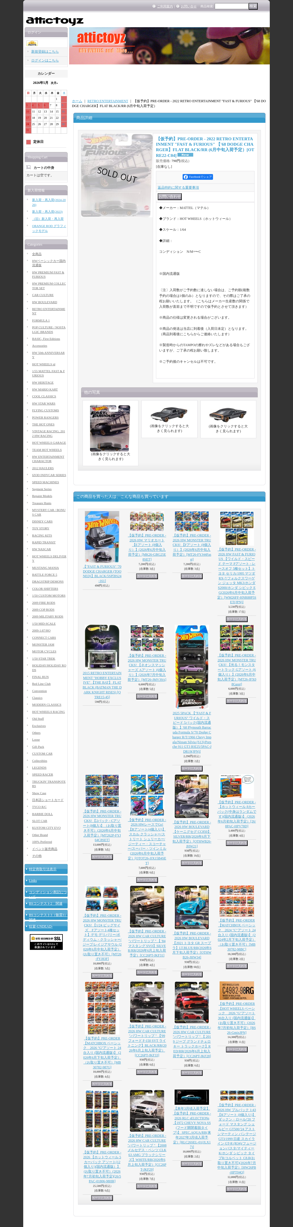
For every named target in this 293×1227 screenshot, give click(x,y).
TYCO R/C (39, 806)
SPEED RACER (42, 774)
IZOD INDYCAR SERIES (49, 475)
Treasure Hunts (41, 503)
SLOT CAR (39, 820)
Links (33, 881)
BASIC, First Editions (46, 338)
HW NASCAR (41, 549)
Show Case (39, 793)
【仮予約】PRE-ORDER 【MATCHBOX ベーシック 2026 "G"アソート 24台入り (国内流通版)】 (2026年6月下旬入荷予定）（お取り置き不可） (102, 1052)
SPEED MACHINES (45, 482)
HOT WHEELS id (43, 364)
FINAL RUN (40, 676)
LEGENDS (39, 767)
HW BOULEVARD (44, 302)
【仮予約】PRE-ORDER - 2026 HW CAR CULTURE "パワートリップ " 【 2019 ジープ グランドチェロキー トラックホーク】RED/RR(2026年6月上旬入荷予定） (192, 1041)
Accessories (39, 345)
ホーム (77, 101)
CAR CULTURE (43, 295)
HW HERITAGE (43, 382)
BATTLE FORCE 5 (44, 574)
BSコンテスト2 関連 (45, 903)
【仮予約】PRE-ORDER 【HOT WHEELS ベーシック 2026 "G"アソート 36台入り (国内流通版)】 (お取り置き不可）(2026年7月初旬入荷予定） (237, 1018)
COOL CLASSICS (44, 396)
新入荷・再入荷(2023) (47, 211)
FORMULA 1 (41, 320)
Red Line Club (41, 683)
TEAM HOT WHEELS (47, 449)
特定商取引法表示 (42, 869)
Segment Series (42, 489)
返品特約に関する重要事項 (178, 188)
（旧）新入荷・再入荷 (48, 218)
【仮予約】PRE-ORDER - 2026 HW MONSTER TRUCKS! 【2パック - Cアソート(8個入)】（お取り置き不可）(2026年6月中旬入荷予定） (102, 825)
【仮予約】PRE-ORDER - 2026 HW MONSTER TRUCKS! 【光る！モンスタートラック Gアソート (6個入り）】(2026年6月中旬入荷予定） (236, 669)
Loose (36, 739)
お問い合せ (189, 6)
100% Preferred (42, 841)
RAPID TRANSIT (44, 542)
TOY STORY (40, 528)
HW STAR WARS (43, 403)
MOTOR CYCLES (44, 651)
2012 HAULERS (43, 468)
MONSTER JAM (43, 644)
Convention (39, 691)
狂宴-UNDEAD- (41, 926)
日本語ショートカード (48, 800)
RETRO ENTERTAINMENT (107, 101)
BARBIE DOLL (42, 814)
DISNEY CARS (42, 521)
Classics (37, 697)
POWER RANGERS (45, 417)
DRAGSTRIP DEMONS (48, 581)
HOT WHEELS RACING (48, 711)
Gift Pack (38, 746)
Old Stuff (38, 718)
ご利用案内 (165, 6)
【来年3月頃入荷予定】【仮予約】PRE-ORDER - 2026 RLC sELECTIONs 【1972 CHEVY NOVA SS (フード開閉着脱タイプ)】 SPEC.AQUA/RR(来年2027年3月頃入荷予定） (192, 1127)
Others (36, 732)
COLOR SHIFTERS (45, 588)
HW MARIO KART (45, 389)
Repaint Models (42, 496)
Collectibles (39, 760)
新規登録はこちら (45, 52)
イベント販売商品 (44, 849)
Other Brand (40, 835)
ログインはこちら (45, 60)
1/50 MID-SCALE (44, 623)
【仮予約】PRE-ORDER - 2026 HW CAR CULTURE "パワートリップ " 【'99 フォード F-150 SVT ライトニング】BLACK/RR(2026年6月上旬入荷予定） (147, 1040)
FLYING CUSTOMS (45, 410)
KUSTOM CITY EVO (46, 827)
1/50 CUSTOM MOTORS (48, 595)
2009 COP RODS (43, 609)
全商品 (37, 254)
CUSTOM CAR (42, 753)
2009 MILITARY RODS (47, 616)
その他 (37, 855)
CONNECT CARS (44, 637)
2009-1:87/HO (41, 630)
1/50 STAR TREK (43, 658)
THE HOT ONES (43, 424)
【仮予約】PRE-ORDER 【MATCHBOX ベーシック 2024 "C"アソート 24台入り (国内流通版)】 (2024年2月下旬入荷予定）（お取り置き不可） (237, 934)
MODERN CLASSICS (46, 704)
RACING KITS (42, 535)
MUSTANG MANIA (45, 567)
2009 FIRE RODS (43, 602)
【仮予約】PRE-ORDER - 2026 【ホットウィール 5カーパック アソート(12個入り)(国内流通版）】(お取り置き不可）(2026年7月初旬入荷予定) (102, 1166)
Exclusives (39, 725)
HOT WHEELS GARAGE (49, 442)
